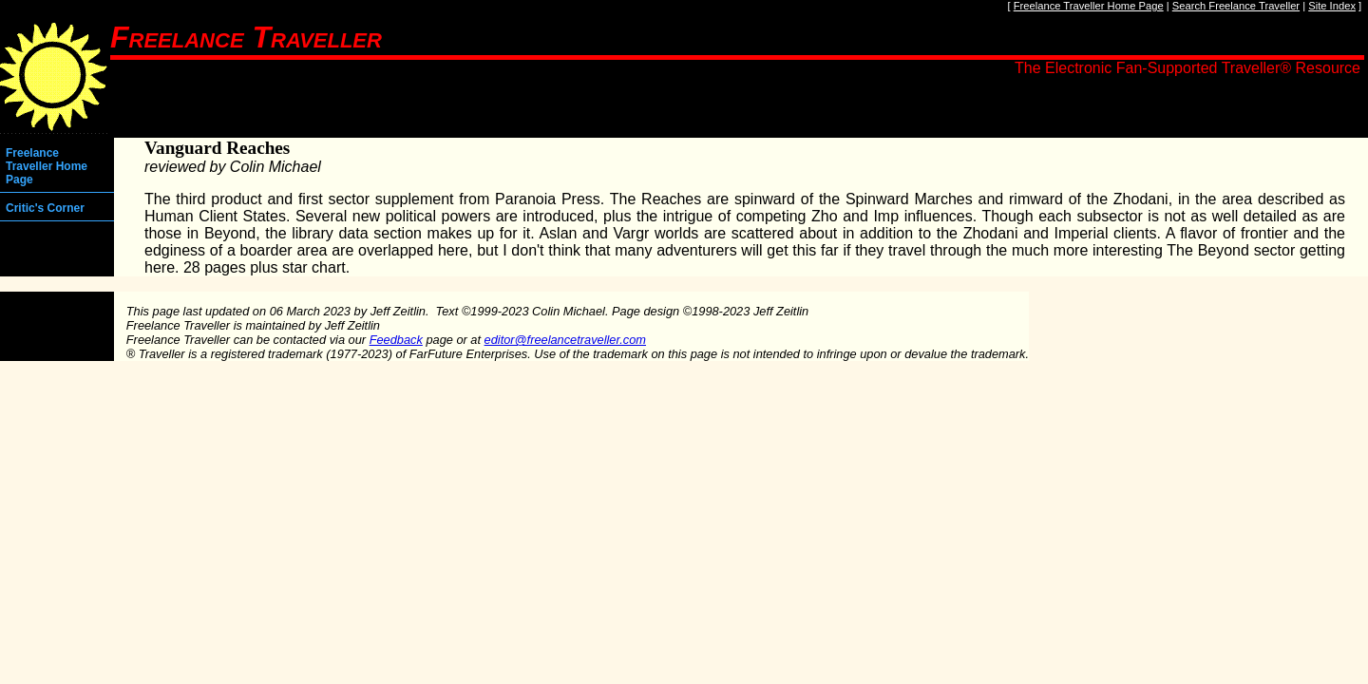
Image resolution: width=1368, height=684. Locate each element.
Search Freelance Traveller (1236, 5)
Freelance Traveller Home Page (1089, 5)
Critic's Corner (45, 208)
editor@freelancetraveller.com (565, 339)
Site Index (1332, 5)
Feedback (396, 339)
